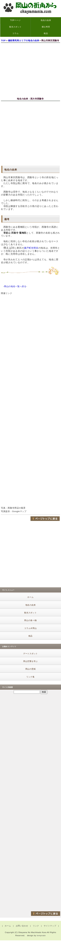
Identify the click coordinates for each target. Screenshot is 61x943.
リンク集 (30, 677)
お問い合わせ (22, 926)
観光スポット (15, 27)
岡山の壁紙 (30, 669)
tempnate (41, 935)
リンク (36, 926)
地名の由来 (46, 20)
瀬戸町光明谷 (31, 248)
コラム (15, 33)
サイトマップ (50, 926)
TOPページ (15, 20)
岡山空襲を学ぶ (30, 661)
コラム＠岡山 (30, 628)
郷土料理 (46, 27)
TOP (3, 40)
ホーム (30, 597)
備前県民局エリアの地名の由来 (23, 40)
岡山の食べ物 (30, 620)
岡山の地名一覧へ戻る (15, 286)
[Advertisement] (30, 133)
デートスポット (30, 654)
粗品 (46, 33)
